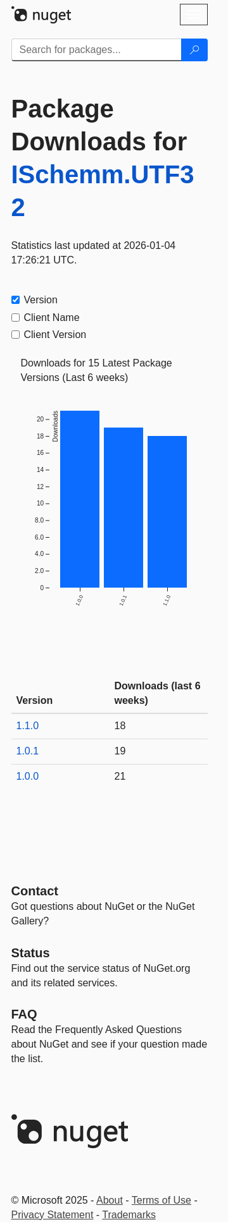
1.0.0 (27, 776)
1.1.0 (27, 725)
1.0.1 (27, 751)
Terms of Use (161, 1200)
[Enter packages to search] (96, 50)
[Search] (194, 50)
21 (120, 776)
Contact (34, 891)
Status (30, 953)
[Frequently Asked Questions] (24, 1014)
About (109, 1200)
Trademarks (129, 1214)
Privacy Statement (52, 1214)
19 (120, 751)
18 (120, 725)
